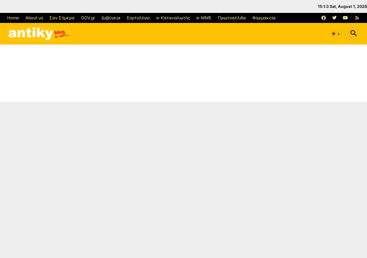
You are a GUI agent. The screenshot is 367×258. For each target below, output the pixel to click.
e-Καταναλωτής (173, 17)
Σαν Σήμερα (62, 17)
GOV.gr (88, 17)
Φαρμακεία (264, 17)
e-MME (203, 17)
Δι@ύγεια (110, 17)
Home (13, 17)
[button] (336, 33)
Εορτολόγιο (138, 17)
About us (34, 17)
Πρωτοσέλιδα (232, 17)
